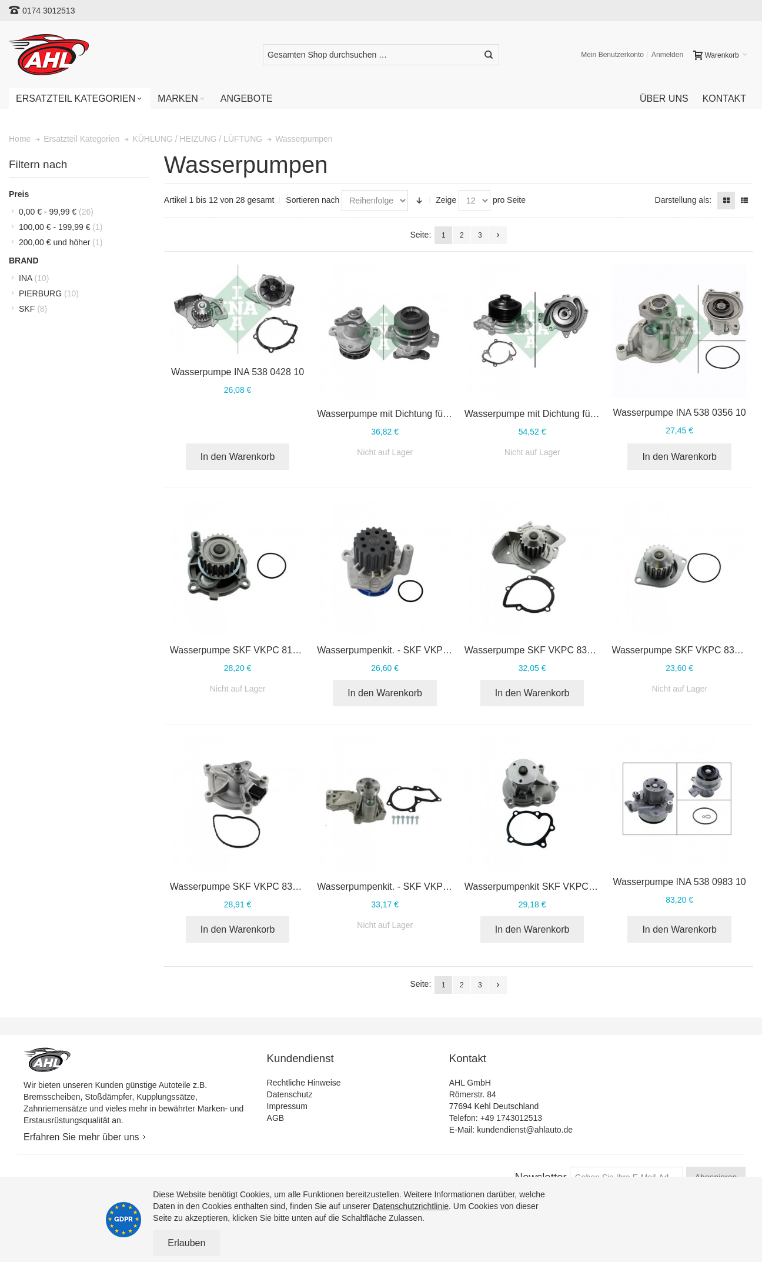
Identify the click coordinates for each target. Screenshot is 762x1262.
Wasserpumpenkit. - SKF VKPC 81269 (397, 650)
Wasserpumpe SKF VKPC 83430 (680, 650)
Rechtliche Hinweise (304, 1082)
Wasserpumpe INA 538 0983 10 (679, 882)
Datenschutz (290, 1094)
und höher (60, 242)
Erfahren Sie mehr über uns (81, 1137)
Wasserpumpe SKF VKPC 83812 (239, 887)
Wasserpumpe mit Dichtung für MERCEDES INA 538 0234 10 (593, 414)
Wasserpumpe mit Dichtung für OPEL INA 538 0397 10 (431, 414)
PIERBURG (49, 293)
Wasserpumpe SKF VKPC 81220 (239, 650)
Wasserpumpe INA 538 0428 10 (237, 372)
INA (34, 278)
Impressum (287, 1106)
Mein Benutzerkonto (612, 55)
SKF (33, 308)
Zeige (446, 200)
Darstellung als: (683, 200)
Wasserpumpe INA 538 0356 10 (679, 413)
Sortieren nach (312, 200)
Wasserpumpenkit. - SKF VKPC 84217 (397, 887)
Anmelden (667, 55)
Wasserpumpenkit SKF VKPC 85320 (540, 887)
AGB (276, 1118)
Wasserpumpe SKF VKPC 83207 (533, 650)
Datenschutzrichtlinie (411, 1206)
